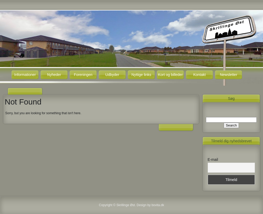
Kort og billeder (170, 75)
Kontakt (199, 75)
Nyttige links (141, 75)
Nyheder (54, 75)
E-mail (213, 159)
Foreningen (83, 75)
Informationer (25, 75)
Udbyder (112, 75)
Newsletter (228, 75)
